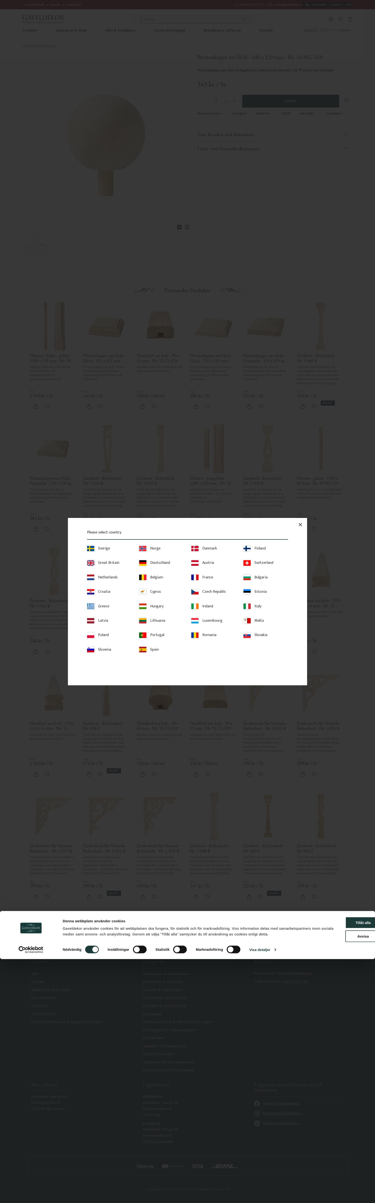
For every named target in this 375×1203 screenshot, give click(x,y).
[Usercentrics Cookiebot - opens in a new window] (31, 1193)
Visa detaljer (259, 1194)
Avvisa (335, 1174)
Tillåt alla (335, 1161)
